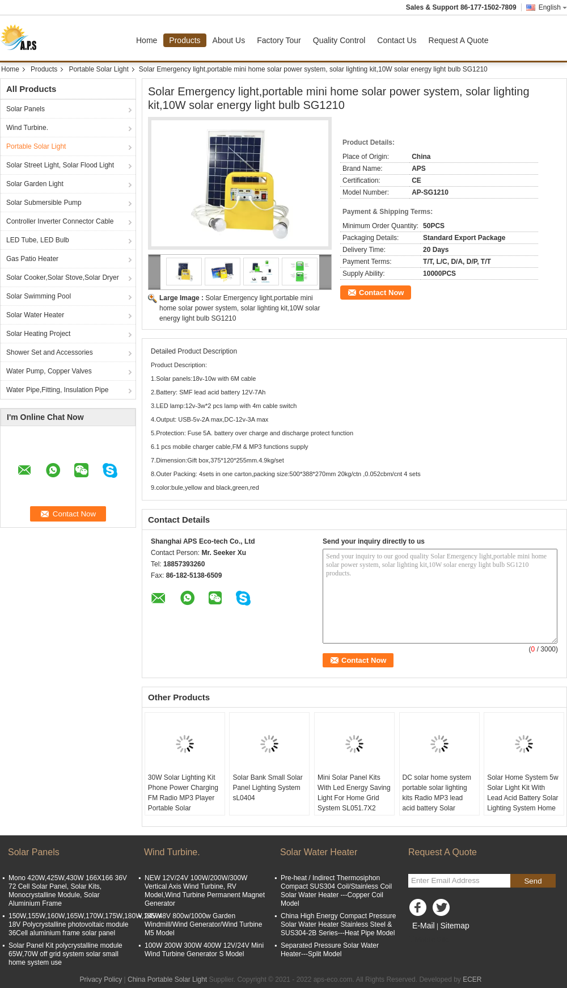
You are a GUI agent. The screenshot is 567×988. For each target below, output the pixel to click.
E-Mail (423, 925)
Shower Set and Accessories (49, 352)
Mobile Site (428, 940)
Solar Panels (25, 109)
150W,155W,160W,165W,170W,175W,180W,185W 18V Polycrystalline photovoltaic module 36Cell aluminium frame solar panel (85, 924)
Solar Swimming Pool (38, 296)
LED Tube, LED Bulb (37, 240)
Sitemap (454, 925)
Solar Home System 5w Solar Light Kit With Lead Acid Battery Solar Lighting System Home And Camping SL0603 (522, 797)
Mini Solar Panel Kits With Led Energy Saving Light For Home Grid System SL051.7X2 (354, 792)
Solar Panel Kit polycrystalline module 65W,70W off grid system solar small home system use (65, 953)
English (553, 7)
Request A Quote (459, 40)
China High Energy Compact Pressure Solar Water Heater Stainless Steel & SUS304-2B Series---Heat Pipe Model (338, 924)
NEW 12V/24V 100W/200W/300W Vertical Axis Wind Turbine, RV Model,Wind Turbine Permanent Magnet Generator (205, 890)
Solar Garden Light (35, 184)
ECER (472, 979)
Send (532, 881)
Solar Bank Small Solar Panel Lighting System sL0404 (267, 787)
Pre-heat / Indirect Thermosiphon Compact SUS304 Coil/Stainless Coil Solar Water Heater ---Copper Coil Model (336, 890)
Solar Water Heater (35, 315)
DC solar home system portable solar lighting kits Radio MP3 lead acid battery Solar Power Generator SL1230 (437, 803)
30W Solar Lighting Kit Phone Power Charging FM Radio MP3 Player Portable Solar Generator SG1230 (183, 797)
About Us (229, 40)
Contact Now (381, 292)
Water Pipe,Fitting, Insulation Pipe (57, 390)
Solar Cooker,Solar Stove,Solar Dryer (62, 277)
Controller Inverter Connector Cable (59, 221)
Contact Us (396, 40)
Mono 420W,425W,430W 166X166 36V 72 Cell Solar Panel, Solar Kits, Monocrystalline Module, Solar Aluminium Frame (68, 890)
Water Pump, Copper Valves (49, 371)
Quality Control (339, 40)
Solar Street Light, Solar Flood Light (60, 165)
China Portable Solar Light (167, 979)
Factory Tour (279, 40)
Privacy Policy (100, 979)
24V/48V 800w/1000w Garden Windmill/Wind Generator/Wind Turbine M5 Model (203, 924)
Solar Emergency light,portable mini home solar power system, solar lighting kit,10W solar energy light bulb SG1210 (239, 308)
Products (184, 40)
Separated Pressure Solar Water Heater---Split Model (330, 949)
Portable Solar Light (98, 69)
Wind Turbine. (27, 128)
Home (146, 40)
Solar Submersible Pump (44, 203)
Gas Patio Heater (32, 259)
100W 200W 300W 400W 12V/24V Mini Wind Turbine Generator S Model (204, 949)
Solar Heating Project (38, 334)
